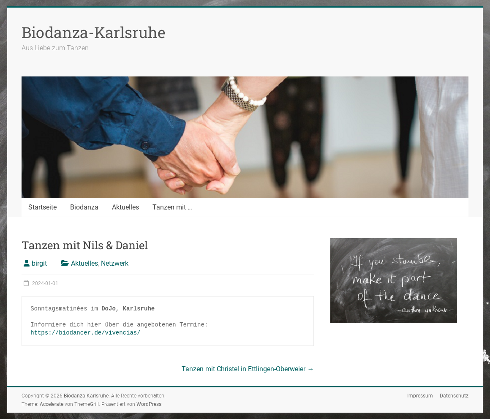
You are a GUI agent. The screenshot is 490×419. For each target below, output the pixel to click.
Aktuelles (125, 207)
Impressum (420, 396)
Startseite (42, 207)
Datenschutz (454, 396)
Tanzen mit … (172, 207)
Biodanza (84, 207)
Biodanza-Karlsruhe (94, 32)
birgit (39, 263)
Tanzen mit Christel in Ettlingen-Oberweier (248, 369)
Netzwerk (114, 263)
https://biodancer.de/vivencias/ (85, 332)
